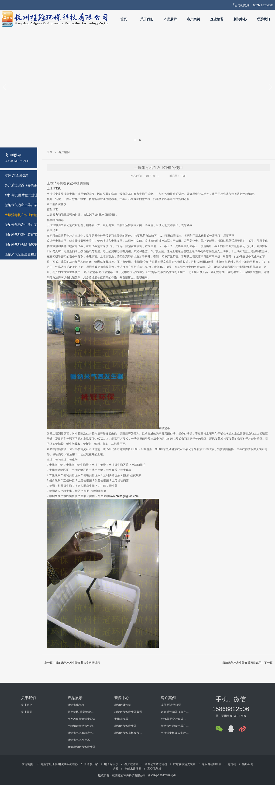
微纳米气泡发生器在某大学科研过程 (175, 726)
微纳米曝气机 (76, 705)
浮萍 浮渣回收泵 (171, 705)
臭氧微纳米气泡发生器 (82, 747)
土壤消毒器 (121, 719)
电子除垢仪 (111, 764)
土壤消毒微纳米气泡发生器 (82, 726)
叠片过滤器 (131, 764)
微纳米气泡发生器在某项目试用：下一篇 (247, 662)
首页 (123, 19)
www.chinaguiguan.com (123, 496)
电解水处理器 (132, 768)
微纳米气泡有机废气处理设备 (82, 733)
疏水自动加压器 (211, 764)
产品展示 (170, 19)
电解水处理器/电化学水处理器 (59, 764)
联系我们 (263, 19)
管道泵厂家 (91, 764)
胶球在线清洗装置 (184, 764)
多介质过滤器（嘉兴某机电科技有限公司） (175, 712)
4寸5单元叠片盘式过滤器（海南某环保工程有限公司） (175, 719)
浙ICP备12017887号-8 (162, 775)
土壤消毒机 (54, 188)
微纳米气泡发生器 (79, 740)
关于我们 (146, 19)
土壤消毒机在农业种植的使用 (175, 733)
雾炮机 (232, 764)
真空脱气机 (154, 768)
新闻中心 (240, 19)
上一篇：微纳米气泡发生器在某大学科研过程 (72, 662)
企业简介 (26, 705)
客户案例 (193, 19)
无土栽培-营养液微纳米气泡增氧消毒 (82, 712)
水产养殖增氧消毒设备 (82, 719)
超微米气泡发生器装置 (128, 712)
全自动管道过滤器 (156, 764)
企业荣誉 (216, 19)
